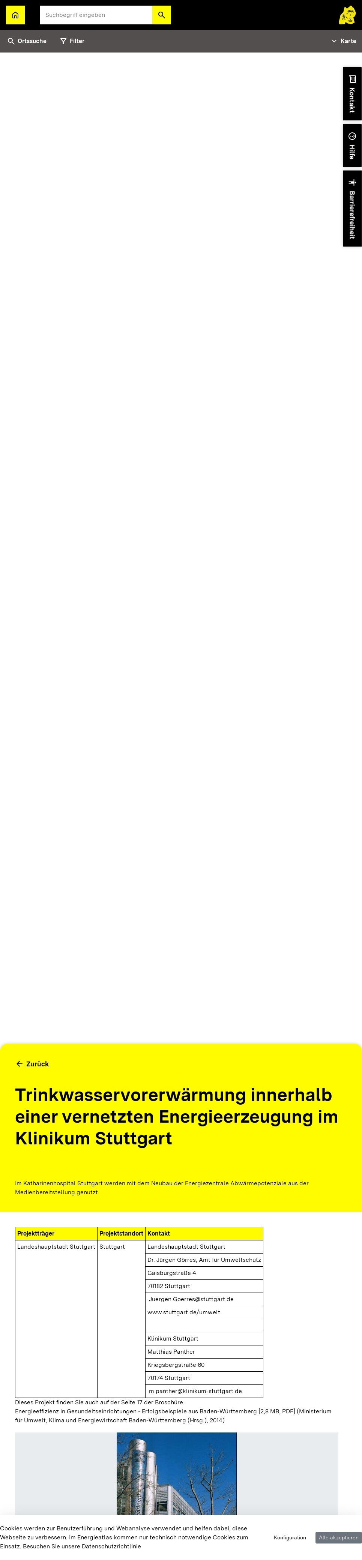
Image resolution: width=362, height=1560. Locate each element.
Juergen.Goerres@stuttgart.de (191, 1299)
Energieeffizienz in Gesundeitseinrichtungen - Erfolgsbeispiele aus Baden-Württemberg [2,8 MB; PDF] (155, 1411)
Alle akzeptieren (339, 1537)
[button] (161, 15)
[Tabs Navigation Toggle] (343, 41)
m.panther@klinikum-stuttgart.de (195, 1391)
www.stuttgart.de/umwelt (183, 1312)
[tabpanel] (181, 806)
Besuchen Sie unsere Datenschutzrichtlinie (82, 1546)
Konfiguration (290, 1537)
